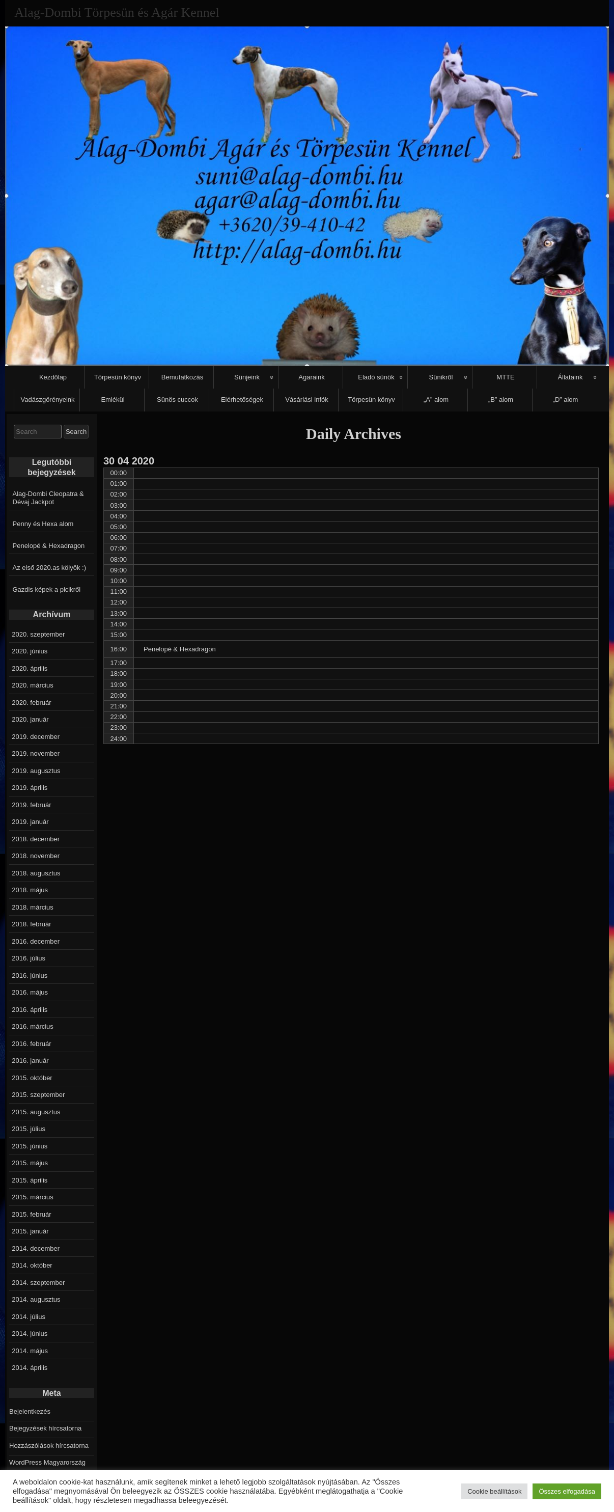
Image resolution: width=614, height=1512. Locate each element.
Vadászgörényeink (48, 399)
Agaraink (311, 377)
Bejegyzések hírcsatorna (45, 1428)
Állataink (569, 377)
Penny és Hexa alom (43, 524)
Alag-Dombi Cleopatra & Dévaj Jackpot (48, 498)
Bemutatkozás (182, 377)
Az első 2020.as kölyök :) (50, 567)
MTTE (505, 377)
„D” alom (565, 399)
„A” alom (436, 399)
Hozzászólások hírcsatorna (49, 1445)
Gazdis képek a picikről (47, 589)
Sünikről (441, 377)
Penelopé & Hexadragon (49, 545)
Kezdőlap (53, 377)
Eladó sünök (376, 377)
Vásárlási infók (306, 399)
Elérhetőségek (242, 399)
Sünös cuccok (177, 399)
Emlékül (112, 399)
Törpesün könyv (118, 377)
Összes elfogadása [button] (567, 1491)
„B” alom (500, 399)
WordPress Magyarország (47, 1462)
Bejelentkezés (29, 1411)
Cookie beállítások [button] (494, 1491)
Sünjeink (247, 377)
